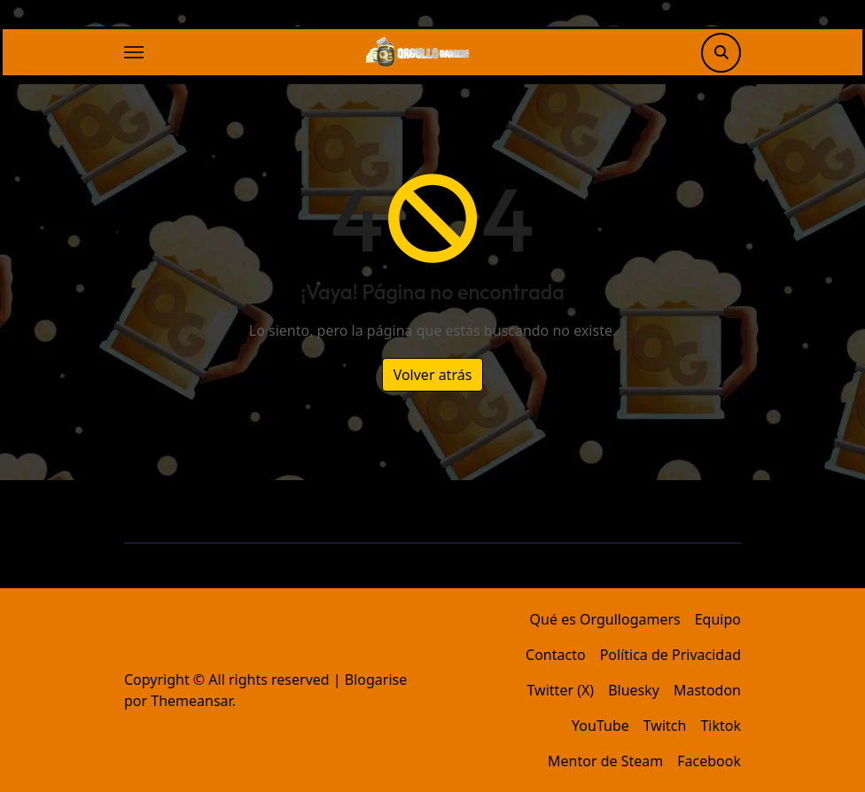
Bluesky (633, 690)
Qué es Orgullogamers (605, 619)
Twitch (665, 725)
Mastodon (707, 690)
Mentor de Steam (605, 761)
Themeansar (191, 700)
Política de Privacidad (670, 654)
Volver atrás (433, 374)
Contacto (556, 654)
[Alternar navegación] (134, 52)
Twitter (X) (561, 690)
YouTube (600, 725)
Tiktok (720, 725)
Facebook (709, 761)
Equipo (718, 619)
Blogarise (376, 679)
